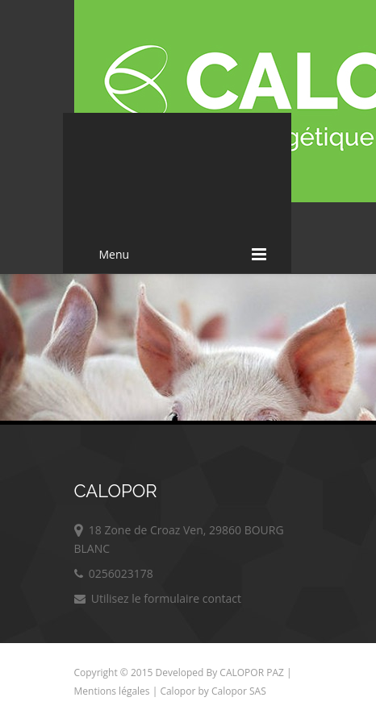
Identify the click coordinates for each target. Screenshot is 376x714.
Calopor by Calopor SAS (212, 691)
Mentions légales (112, 691)
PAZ (275, 672)
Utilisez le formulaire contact (166, 598)
